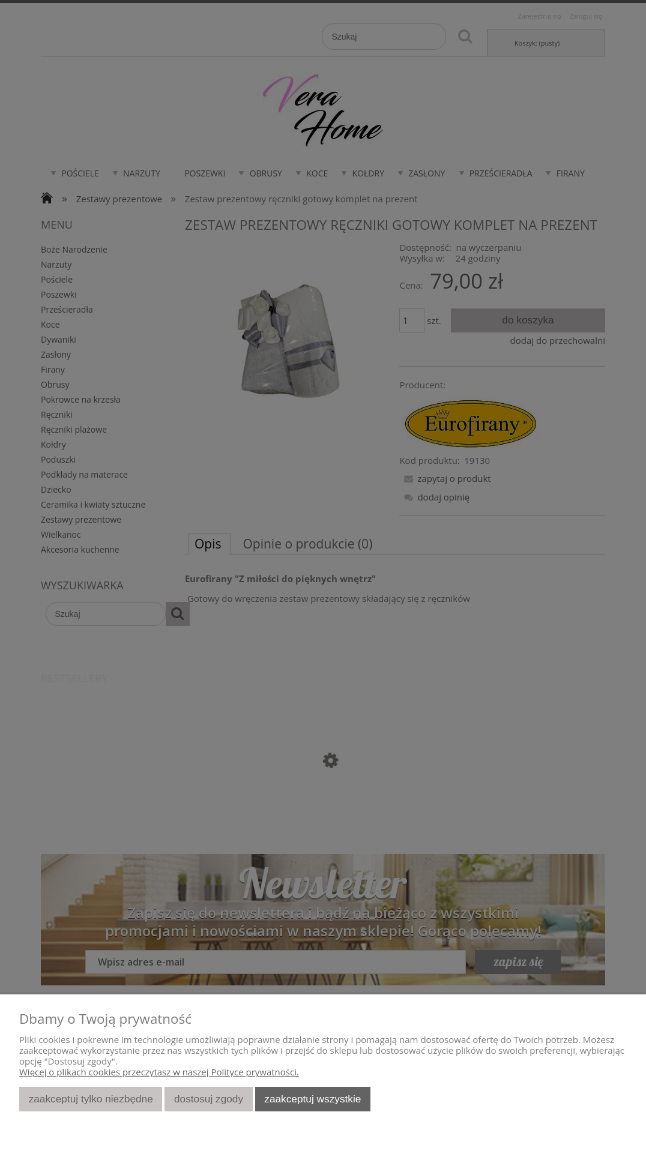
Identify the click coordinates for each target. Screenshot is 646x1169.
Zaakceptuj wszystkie (312, 1099)
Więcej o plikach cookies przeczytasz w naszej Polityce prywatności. (159, 1072)
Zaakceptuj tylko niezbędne (91, 1099)
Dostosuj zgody (208, 1099)
